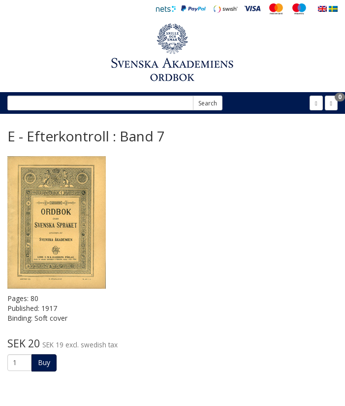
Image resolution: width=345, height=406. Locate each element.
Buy (44, 362)
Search (207, 103)
